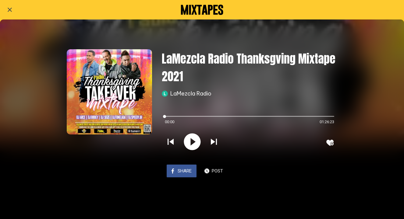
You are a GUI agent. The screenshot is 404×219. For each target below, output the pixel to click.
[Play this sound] (192, 142)
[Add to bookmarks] (330, 142)
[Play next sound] (214, 142)
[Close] (9, 9)
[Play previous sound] (171, 142)
